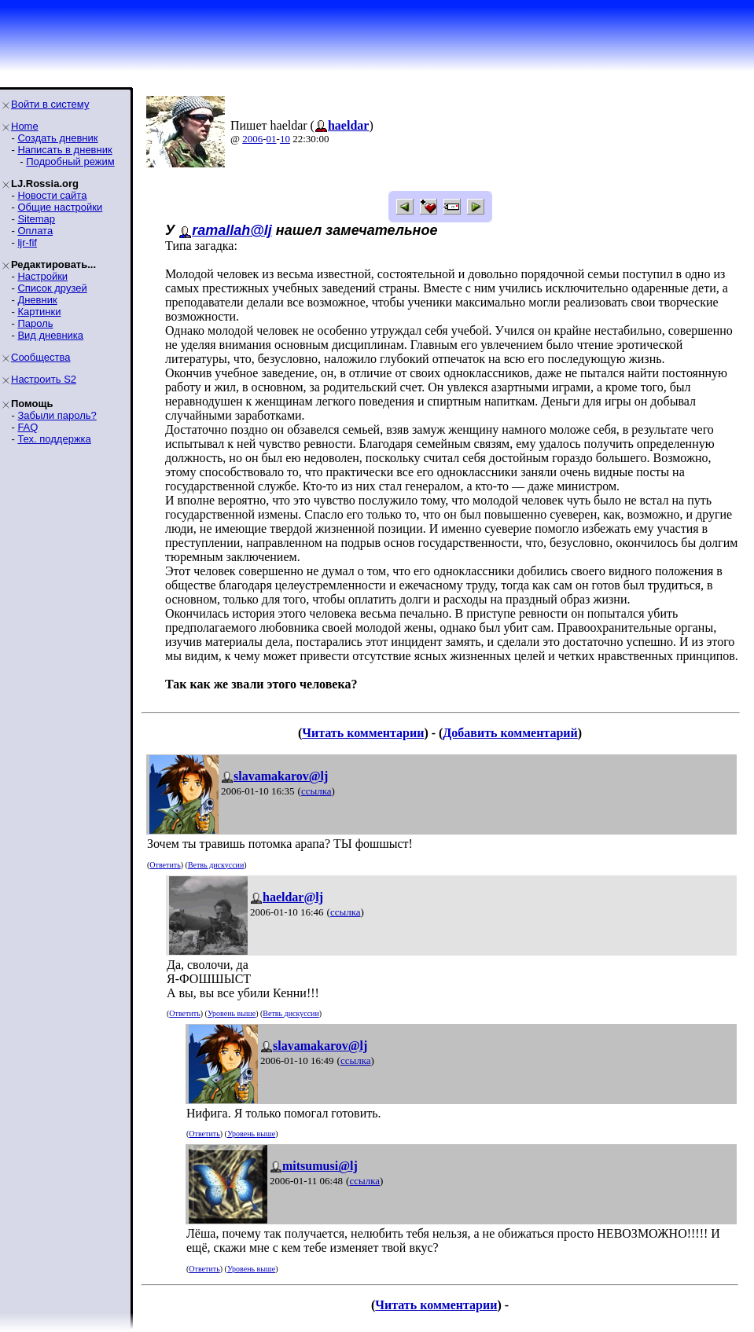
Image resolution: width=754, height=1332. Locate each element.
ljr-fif (27, 242)
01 (272, 139)
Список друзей (51, 288)
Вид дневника (50, 335)
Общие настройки (59, 207)
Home (25, 126)
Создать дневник (57, 138)
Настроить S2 (43, 379)
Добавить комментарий (510, 732)
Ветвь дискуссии (216, 864)
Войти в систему (50, 104)
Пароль (35, 323)
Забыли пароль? (56, 415)
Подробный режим (70, 161)
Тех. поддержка (53, 439)
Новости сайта (51, 195)
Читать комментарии (363, 732)
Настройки (42, 276)
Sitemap (36, 219)
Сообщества (41, 357)
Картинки (39, 311)
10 (285, 139)
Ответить (164, 864)
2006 (252, 139)
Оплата (35, 231)
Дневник (37, 300)
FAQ (27, 427)
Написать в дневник (64, 150)
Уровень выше (232, 1013)
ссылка (316, 791)
